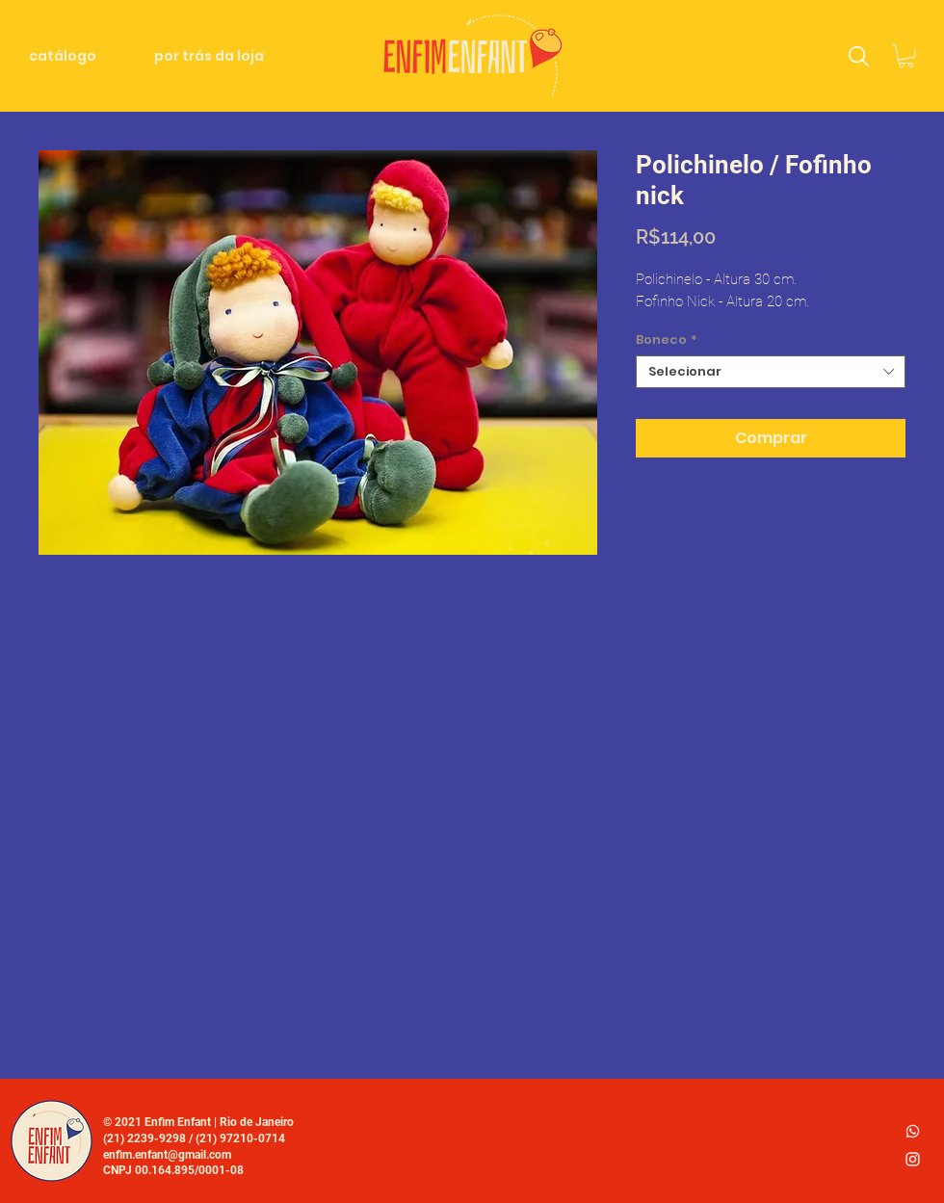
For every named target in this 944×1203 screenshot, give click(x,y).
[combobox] (770, 371)
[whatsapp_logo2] (913, 1131)
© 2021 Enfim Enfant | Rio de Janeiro (198, 1122)
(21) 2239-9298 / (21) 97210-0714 (194, 1138)
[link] (906, 55)
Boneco (666, 340)
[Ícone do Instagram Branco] (913, 1159)
